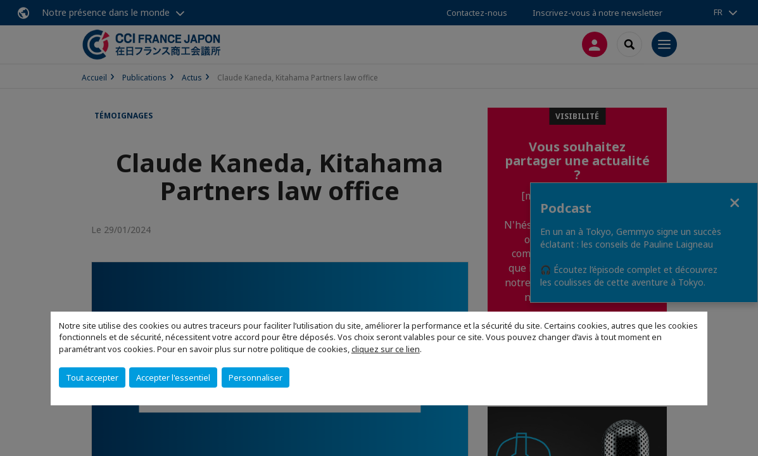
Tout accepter (92, 377)
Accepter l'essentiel (173, 377)
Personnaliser (255, 377)
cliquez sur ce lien (385, 349)
